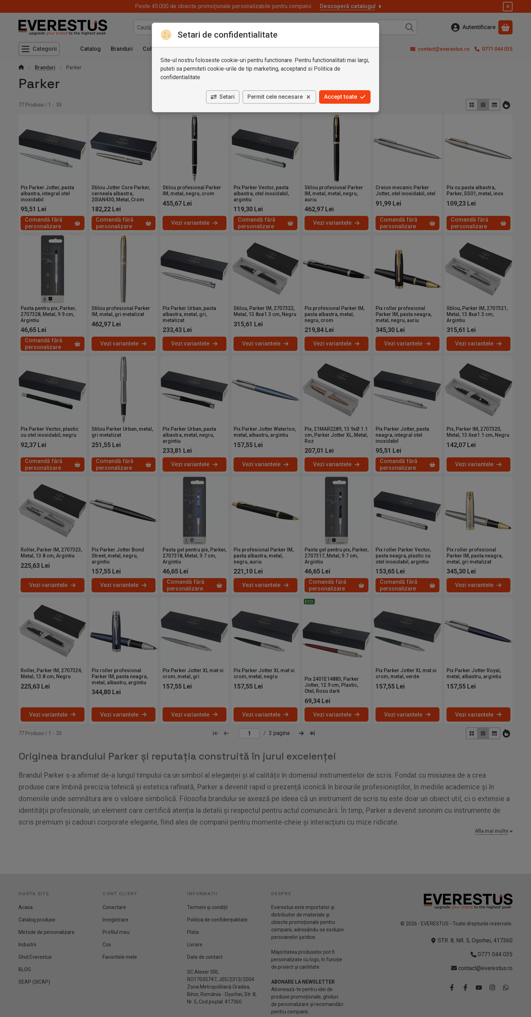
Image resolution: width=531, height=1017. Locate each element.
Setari (223, 96)
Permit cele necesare (279, 96)
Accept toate (345, 96)
